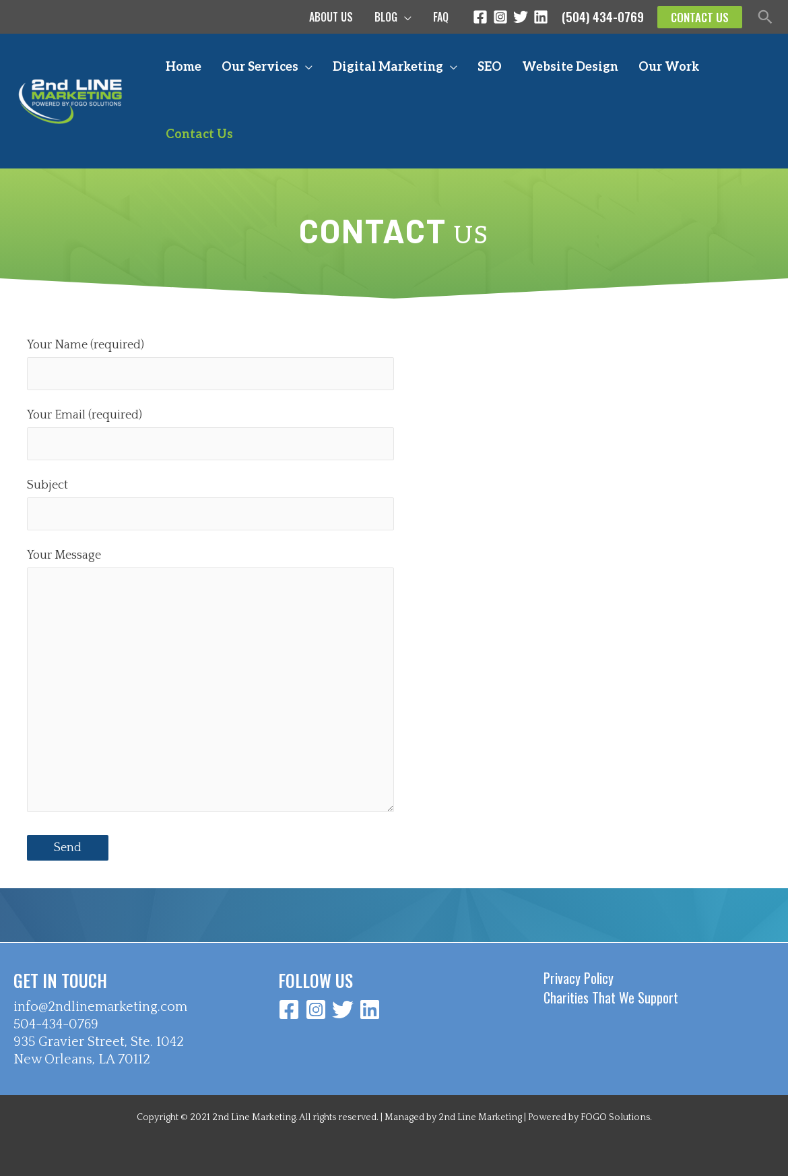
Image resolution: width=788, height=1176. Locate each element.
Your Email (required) (210, 434)
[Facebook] (480, 16)
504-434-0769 (55, 1024)
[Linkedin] (540, 16)
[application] (404, 17)
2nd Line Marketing (480, 1117)
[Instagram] (500, 16)
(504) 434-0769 (603, 16)
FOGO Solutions (615, 1117)
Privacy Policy (579, 978)
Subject (210, 504)
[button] (699, 17)
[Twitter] (520, 16)
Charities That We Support (611, 997)
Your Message (210, 684)
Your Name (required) (210, 364)
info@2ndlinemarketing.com (100, 1006)
